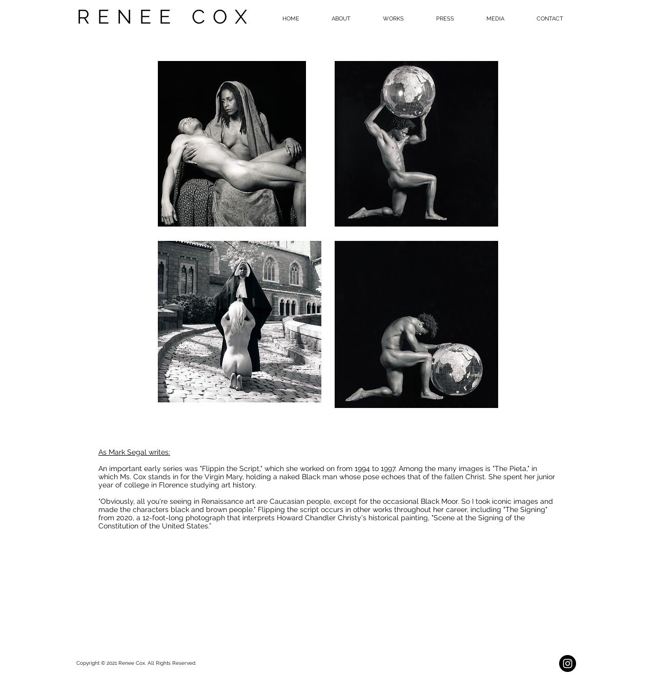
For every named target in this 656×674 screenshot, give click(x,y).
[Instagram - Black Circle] (567, 663)
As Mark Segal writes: (134, 452)
